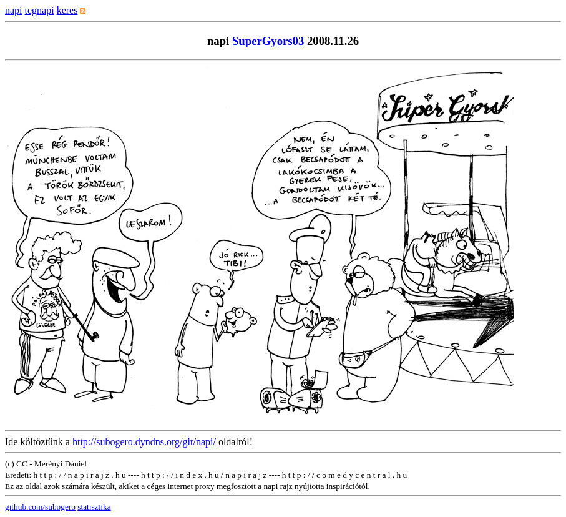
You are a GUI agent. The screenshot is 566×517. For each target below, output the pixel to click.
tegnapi (39, 10)
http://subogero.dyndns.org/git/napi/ (144, 441)
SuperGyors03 (268, 40)
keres (67, 10)
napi (13, 10)
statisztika (93, 506)
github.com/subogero (40, 506)
